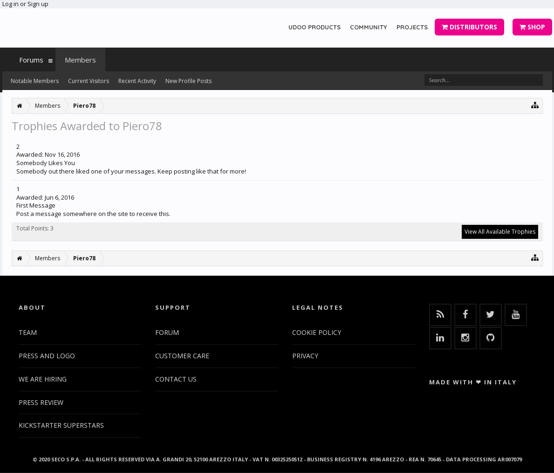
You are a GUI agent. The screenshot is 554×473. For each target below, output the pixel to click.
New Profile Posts (188, 81)
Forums (31, 59)
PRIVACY (305, 355)
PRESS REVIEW (41, 402)
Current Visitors (88, 81)
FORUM (167, 332)
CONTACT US (176, 379)
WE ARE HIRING (43, 379)
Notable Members (35, 81)
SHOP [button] (532, 26)
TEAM (28, 332)
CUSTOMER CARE (182, 355)
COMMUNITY (368, 27)
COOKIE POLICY (316, 332)
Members (80, 59)
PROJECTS (412, 27)
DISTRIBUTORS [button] (469, 26)
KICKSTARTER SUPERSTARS (61, 425)
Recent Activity (137, 81)
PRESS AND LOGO (47, 355)
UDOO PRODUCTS (314, 27)
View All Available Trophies (500, 232)
